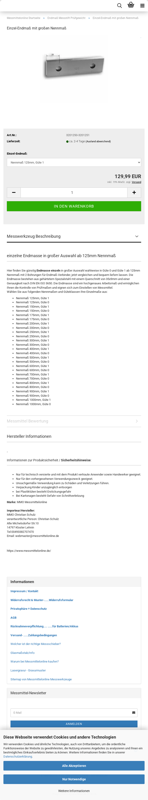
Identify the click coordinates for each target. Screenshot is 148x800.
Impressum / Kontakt (24, 591)
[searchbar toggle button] (119, 5)
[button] (14, 192)
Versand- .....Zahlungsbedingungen (34, 635)
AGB (13, 617)
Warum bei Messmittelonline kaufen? (35, 661)
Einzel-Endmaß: (17, 153)
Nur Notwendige (74, 779)
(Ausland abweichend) (98, 141)
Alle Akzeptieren (74, 766)
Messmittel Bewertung (27, 421)
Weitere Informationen (74, 791)
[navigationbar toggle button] (142, 5)
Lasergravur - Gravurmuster (28, 670)
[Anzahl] (74, 192)
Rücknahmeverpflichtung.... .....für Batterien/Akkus (44, 626)
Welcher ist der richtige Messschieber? (36, 644)
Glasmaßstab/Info (22, 653)
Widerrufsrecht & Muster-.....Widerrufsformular (42, 600)
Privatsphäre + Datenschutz (29, 608)
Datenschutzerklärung (17, 756)
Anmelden (74, 724)
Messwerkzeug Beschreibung (34, 236)
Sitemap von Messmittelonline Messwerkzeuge (41, 679)
